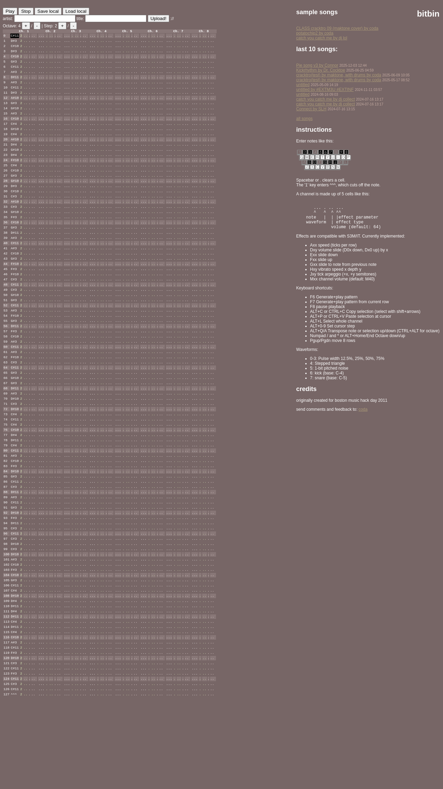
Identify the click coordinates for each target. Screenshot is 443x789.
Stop (25, 11)
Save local (48, 11)
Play (10, 11)
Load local (76, 11)
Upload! (158, 18)
